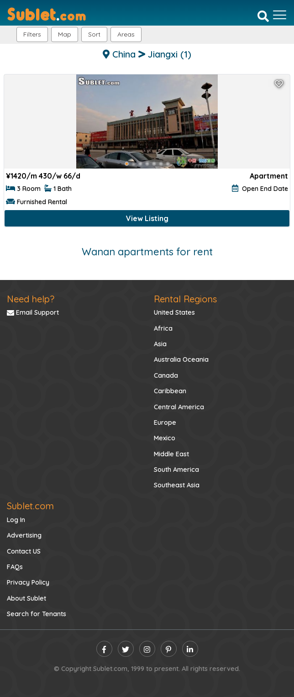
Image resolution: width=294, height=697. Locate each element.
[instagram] (147, 649)
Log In (16, 520)
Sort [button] (94, 34)
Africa (163, 328)
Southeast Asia (177, 485)
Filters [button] (32, 34)
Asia (160, 344)
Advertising (24, 535)
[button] (126, 34)
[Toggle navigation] (280, 15)
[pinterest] (169, 649)
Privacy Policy (28, 582)
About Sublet (26, 598)
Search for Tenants (36, 614)
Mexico (164, 438)
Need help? (30, 299)
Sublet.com (30, 506)
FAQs (15, 567)
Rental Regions (185, 299)
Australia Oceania (181, 359)
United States (174, 312)
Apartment (269, 175)
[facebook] (104, 649)
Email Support (33, 312)
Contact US (24, 551)
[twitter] (126, 649)
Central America (179, 407)
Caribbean (170, 391)
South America (176, 469)
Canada (166, 375)
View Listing (147, 218)
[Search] (263, 16)
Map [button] (64, 34)
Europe (165, 422)
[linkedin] (190, 649)
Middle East (171, 454)
